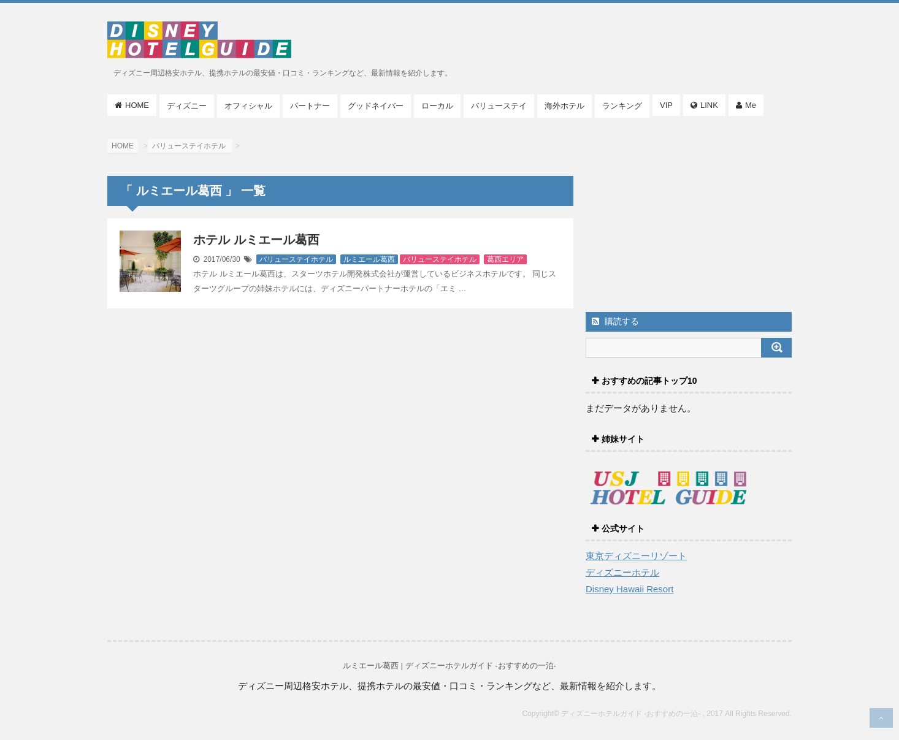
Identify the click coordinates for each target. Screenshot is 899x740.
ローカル (437, 105)
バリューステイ (499, 105)
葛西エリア (505, 259)
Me (750, 105)
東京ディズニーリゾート (636, 556)
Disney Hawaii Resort (629, 589)
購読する (615, 321)
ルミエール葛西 (369, 259)
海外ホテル (564, 105)
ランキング (622, 105)
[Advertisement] (689, 217)
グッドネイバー (376, 105)
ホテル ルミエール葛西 (256, 239)
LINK (709, 105)
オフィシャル (248, 105)
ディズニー (187, 105)
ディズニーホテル (622, 572)
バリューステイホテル (296, 259)
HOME (137, 105)
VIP (666, 105)
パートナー (310, 105)
